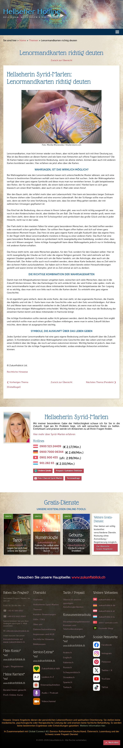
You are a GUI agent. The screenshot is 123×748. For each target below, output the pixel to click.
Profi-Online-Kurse (13, 695)
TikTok (105, 687)
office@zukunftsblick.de (17, 631)
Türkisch (67, 687)
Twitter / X (107, 670)
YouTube (106, 679)
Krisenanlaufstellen (50, 685)
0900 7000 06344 (51, 451)
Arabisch (67, 652)
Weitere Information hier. (93, 725)
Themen (33, 40)
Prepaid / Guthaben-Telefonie (69, 471)
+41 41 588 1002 (15, 611)
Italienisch (68, 662)
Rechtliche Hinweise (17, 372)
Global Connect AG (39, 731)
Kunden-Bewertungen (44, 614)
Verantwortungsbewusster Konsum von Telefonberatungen (76, 625)
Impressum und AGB (43, 634)
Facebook (107, 645)
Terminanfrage (73, 478)
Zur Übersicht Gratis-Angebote (104, 547)
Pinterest (106, 662)
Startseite (38, 599)
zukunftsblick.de (107, 605)
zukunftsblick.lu (107, 617)
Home (22, 40)
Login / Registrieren (13, 666)
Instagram (107, 653)
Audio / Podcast (50, 693)
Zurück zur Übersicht (61, 60)
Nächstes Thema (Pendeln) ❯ (101, 382)
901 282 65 (47, 463)
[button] (117, 32)
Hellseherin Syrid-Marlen (46, 604)
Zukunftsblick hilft (50, 668)
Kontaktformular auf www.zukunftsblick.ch (14, 640)
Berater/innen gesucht (14, 690)
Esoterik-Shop (106, 628)
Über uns (37, 624)
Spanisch (67, 682)
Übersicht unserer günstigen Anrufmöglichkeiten (73, 603)
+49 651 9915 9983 (16, 616)
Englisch (67, 657)
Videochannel (49, 701)
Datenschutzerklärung (44, 629)
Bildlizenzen (39, 644)
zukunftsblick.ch (107, 599)
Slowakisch (68, 677)
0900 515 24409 (50, 446)
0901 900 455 (49, 457)
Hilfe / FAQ (39, 619)
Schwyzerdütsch (71, 672)
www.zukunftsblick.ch (88, 577)
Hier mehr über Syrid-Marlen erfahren (54, 434)
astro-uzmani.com (108, 623)
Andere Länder (44, 470)
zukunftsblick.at (107, 611)
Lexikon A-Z (48, 677)
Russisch (67, 667)
